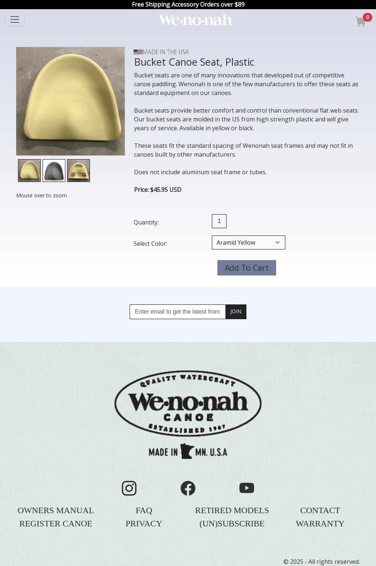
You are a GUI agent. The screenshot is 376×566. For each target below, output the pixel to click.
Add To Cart (247, 267)
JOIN (235, 311)
